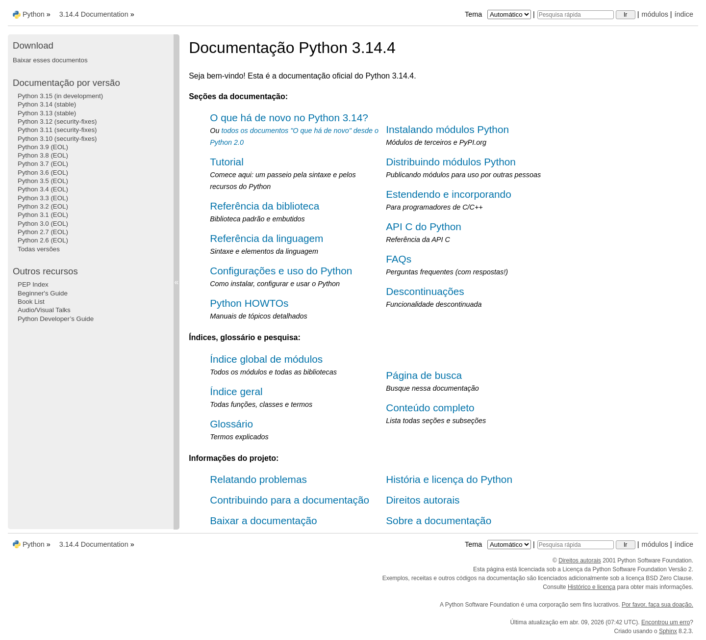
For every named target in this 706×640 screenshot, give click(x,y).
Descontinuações (425, 291)
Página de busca (424, 375)
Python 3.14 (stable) (47, 104)
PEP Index (33, 284)
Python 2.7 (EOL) (43, 232)
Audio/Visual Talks (44, 310)
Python (34, 14)
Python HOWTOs (249, 303)
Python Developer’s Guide (56, 318)
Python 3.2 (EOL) (43, 206)
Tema (499, 14)
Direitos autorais (422, 500)
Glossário (231, 423)
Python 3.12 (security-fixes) (57, 121)
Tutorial (227, 161)
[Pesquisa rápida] (575, 14)
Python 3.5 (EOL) (43, 181)
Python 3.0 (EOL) (43, 223)
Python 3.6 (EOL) (43, 172)
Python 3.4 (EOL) (43, 189)
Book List (31, 301)
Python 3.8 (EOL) (43, 155)
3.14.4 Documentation (93, 14)
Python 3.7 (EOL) (43, 163)
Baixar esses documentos (50, 60)
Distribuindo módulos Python (451, 161)
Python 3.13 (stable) (47, 113)
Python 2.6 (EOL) (43, 240)
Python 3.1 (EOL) (43, 214)
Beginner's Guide (43, 293)
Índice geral (236, 391)
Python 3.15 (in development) (60, 96)
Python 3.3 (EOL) (43, 198)
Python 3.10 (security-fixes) (57, 138)
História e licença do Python (449, 479)
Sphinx (668, 631)
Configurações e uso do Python (281, 270)
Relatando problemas (258, 479)
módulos (654, 14)
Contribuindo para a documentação (289, 500)
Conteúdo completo (430, 407)
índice (684, 14)
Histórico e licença (591, 587)
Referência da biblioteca (264, 206)
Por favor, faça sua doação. (657, 604)
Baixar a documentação (263, 520)
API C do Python (423, 226)
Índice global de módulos (266, 359)
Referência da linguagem (266, 238)
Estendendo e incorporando (448, 194)
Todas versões (39, 249)
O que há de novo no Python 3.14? (289, 117)
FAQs (398, 259)
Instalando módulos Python (447, 129)
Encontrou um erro (665, 622)
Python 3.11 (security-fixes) (57, 129)
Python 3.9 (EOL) (43, 147)
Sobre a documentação (438, 520)
